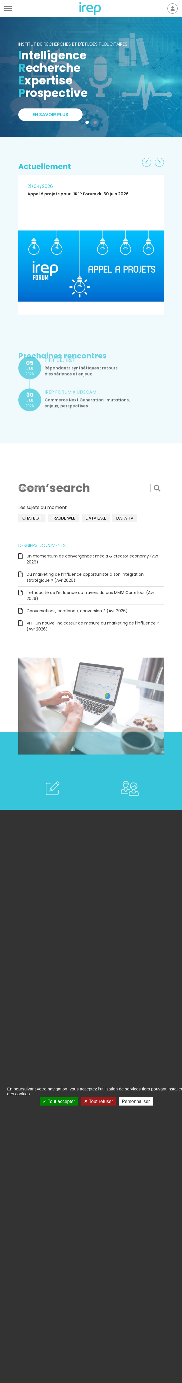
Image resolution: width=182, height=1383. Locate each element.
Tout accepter (59, 1101)
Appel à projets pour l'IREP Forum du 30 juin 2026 (78, 194)
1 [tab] (88, 123)
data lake (96, 518)
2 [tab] (96, 123)
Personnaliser (136, 1101)
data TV (124, 518)
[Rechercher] (91, 488)
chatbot (31, 518)
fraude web (63, 518)
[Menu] (8, 8)
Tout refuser (98, 1101)
